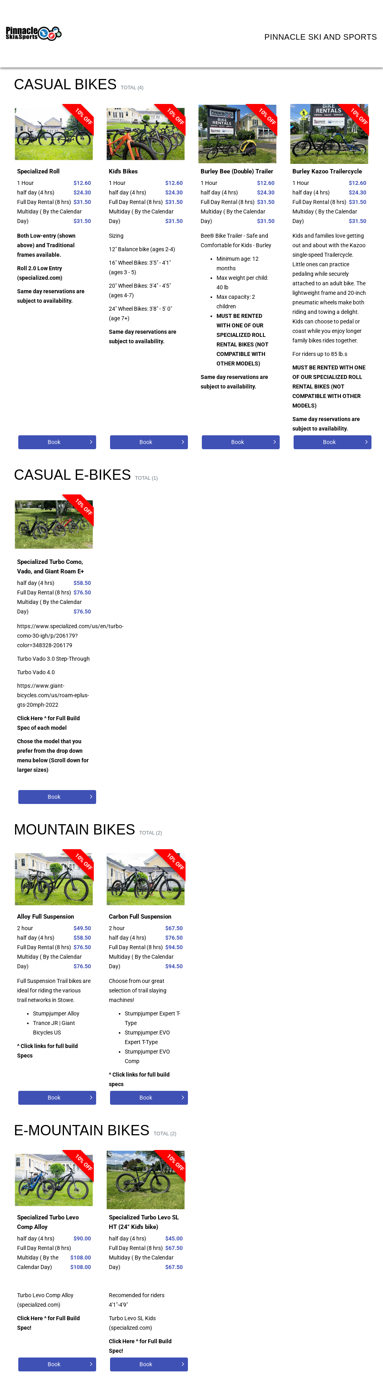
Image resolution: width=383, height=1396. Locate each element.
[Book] (57, 442)
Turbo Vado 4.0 (36, 672)
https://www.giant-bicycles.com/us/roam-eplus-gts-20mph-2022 (53, 695)
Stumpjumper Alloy (56, 1013)
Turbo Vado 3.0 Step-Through (53, 659)
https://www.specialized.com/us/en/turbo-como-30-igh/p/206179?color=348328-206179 (70, 635)
